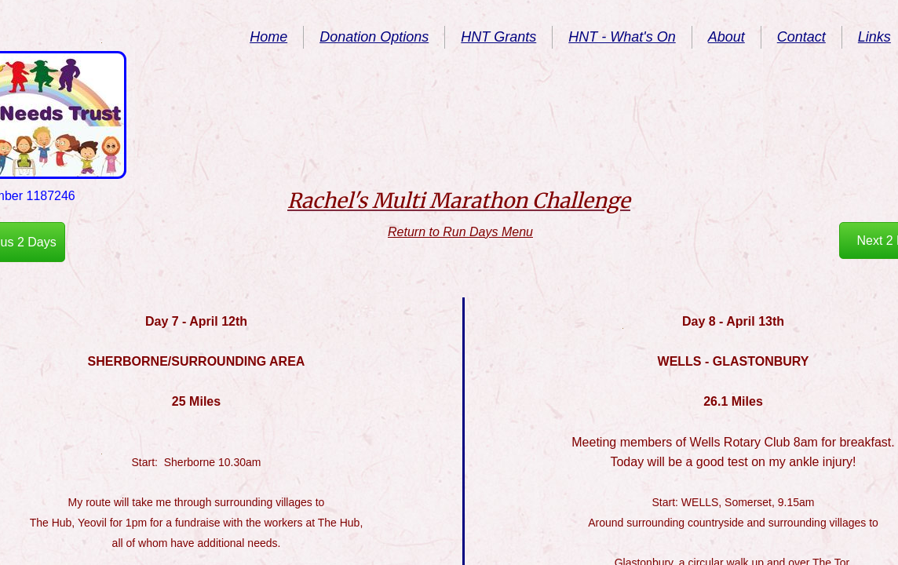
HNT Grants (498, 37)
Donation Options (374, 37)
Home (268, 37)
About (726, 37)
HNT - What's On (621, 37)
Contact (801, 37)
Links (874, 37)
